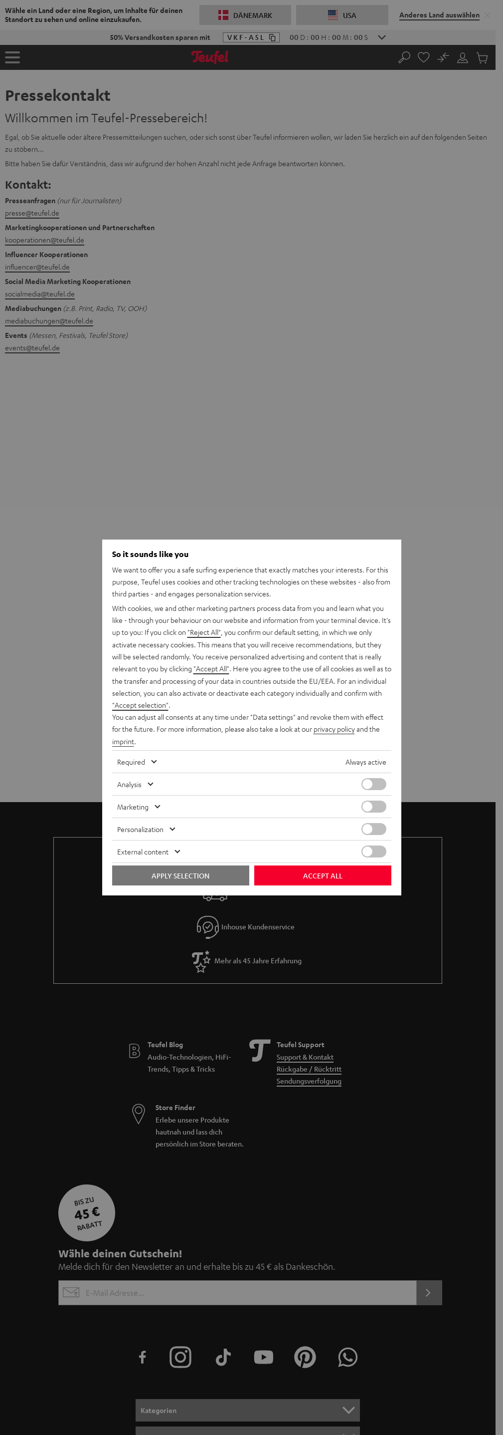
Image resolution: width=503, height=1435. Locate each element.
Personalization (140, 828)
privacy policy (334, 728)
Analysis (129, 783)
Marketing (133, 805)
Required (131, 760)
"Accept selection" (140, 704)
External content (142, 850)
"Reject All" (204, 632)
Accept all (322, 874)
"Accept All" (211, 668)
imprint (123, 740)
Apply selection (180, 874)
